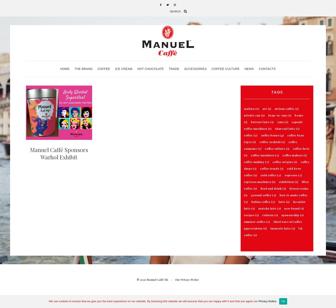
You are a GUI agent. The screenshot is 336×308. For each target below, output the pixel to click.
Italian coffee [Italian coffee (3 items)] (263, 202)
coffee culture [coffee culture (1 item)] (277, 148)
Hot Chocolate (150, 69)
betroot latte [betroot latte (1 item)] (262, 122)
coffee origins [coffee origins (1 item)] (285, 162)
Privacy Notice (267, 301)
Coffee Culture (226, 69)
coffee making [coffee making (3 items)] (256, 162)
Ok (283, 301)
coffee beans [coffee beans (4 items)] (272, 135)
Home (64, 69)
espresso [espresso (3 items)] (293, 175)
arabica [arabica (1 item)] (251, 108)
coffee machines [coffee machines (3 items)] (265, 155)
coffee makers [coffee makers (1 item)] (294, 155)
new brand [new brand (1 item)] (294, 208)
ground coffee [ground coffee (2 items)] (263, 195)
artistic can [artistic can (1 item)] (254, 115)
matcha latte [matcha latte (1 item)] (269, 208)
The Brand (84, 69)
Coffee (104, 69)
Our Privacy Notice (187, 279)
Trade (174, 69)
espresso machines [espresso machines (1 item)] (259, 182)
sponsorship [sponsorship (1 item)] (292, 215)
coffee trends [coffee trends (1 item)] (271, 168)
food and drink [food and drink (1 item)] (273, 188)
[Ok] (330, 301)
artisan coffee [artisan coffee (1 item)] (287, 108)
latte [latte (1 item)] (284, 202)
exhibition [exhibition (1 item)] (288, 182)
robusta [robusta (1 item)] (270, 215)
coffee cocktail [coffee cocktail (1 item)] (272, 142)
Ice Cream (123, 69)
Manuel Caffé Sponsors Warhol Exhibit (59, 153)
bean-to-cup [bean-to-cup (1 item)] (279, 115)
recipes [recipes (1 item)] (251, 215)
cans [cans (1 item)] (282, 122)
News (249, 69)
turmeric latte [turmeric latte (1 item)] (282, 228)
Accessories (195, 69)
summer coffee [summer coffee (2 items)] (257, 221)
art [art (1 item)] (266, 108)
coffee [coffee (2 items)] (250, 135)
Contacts (267, 69)
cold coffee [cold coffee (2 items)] (271, 175)
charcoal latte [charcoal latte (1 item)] (287, 128)
